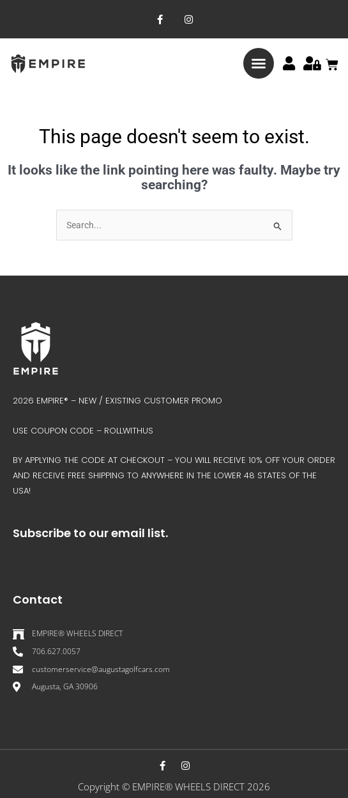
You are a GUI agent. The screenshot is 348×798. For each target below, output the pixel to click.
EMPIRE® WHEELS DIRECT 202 (198, 786)
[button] (258, 63)
